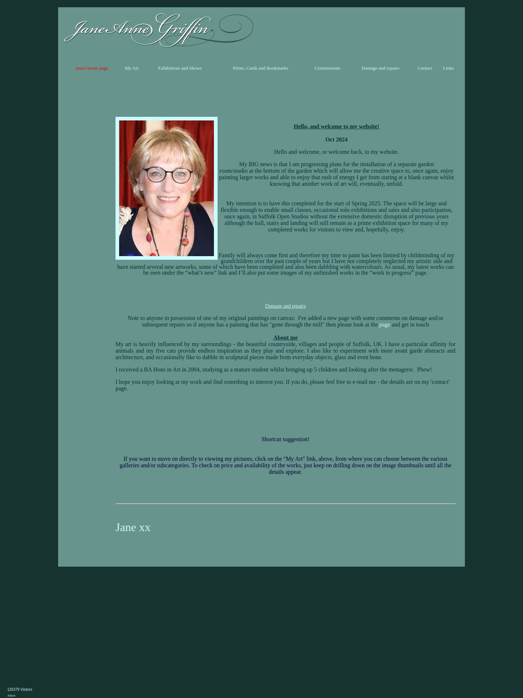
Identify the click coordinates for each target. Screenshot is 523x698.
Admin (11, 695)
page (384, 324)
